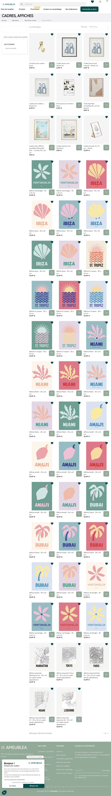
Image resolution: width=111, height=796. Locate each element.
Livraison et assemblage (42, 769)
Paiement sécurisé (63, 762)
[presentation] (90, 767)
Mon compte (61, 755)
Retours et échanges (64, 769)
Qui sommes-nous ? (45, 757)
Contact (59, 751)
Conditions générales (64, 759)
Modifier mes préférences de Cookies (44, 779)
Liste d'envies (9, 44)
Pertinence (99, 27)
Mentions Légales (63, 766)
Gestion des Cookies (64, 773)
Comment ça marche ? (46, 752)
